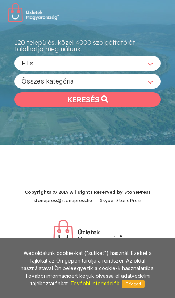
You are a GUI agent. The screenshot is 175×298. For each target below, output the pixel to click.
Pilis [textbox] (27, 63)
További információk (95, 283)
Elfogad (133, 283)
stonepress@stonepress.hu (63, 200)
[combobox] (87, 63)
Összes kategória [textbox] (48, 81)
